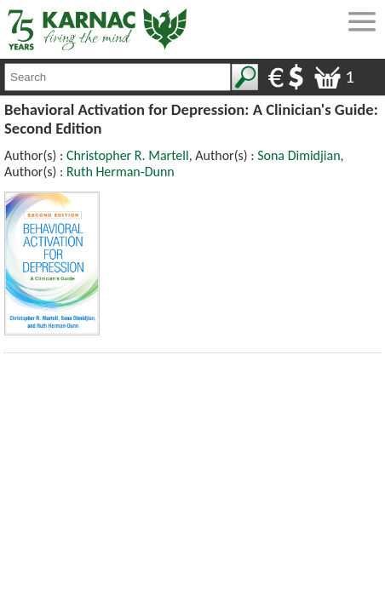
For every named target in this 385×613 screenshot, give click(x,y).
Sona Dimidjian (298, 155)
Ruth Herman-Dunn (120, 171)
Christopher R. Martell (127, 155)
